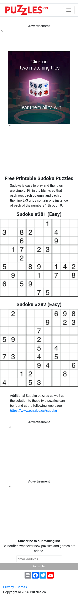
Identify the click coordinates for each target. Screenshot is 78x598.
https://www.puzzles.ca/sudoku (33, 411)
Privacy (8, 587)
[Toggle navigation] (69, 10)
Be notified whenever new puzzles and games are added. (39, 546)
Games (21, 587)
